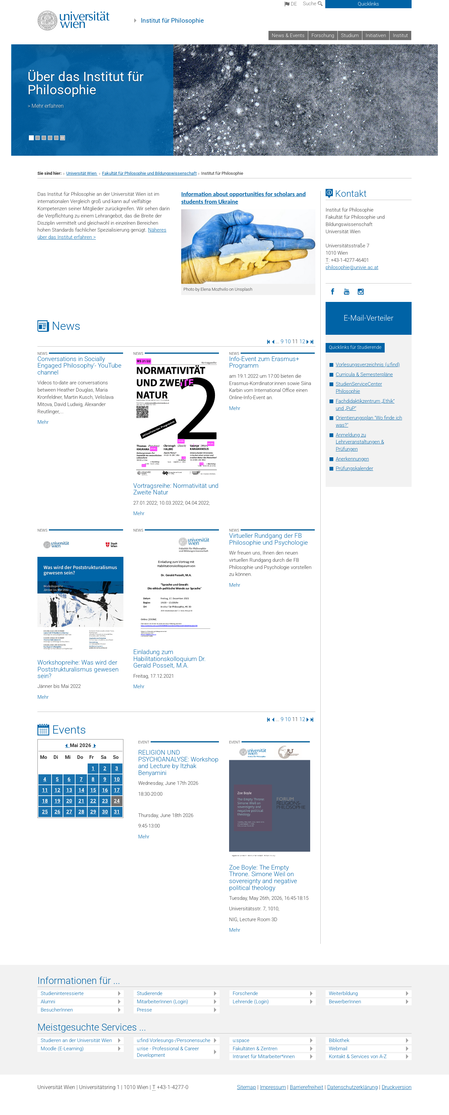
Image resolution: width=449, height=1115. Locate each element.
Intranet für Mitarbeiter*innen (264, 1056)
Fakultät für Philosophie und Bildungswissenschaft (149, 173)
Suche (313, 4)
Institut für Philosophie (172, 20)
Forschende (245, 993)
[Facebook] (333, 292)
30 (105, 812)
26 (57, 812)
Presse (144, 1010)
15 (93, 790)
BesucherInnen (57, 1010)
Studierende (149, 993)
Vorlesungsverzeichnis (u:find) (368, 365)
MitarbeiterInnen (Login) (162, 1002)
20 (69, 801)
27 (69, 812)
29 (93, 812)
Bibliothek (339, 1040)
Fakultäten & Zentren (255, 1049)
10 (288, 341)
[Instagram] (361, 292)
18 (45, 801)
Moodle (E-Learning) (62, 1049)
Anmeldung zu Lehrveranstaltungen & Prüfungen (360, 442)
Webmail (338, 1049)
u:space (241, 1040)
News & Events (288, 35)
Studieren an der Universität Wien (76, 1040)
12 (302, 341)
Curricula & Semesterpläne (364, 374)
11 (45, 790)
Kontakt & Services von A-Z (358, 1056)
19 (57, 801)
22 (93, 801)
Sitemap (246, 1087)
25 (45, 812)
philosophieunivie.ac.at (352, 267)
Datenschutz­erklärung (352, 1087)
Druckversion (397, 1087)
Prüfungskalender (354, 468)
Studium (350, 35)
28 (81, 812)
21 (81, 801)
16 (105, 790)
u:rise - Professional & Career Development (168, 1052)
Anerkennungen (352, 459)
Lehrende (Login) (251, 1002)
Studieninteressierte (62, 993)
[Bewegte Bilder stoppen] (62, 137)
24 (117, 801)
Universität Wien (81, 173)
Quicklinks (368, 4)
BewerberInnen (345, 1002)
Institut (400, 35)
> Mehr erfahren (46, 106)
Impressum (273, 1087)
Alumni (48, 1002)
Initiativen (376, 35)
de (291, 4)
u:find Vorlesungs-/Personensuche (173, 1040)
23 (105, 801)
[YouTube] (347, 292)
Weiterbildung (343, 993)
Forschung (322, 35)
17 (117, 790)
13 (69, 790)
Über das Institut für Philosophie (86, 83)
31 (117, 812)
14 (81, 790)
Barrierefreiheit (306, 1087)
